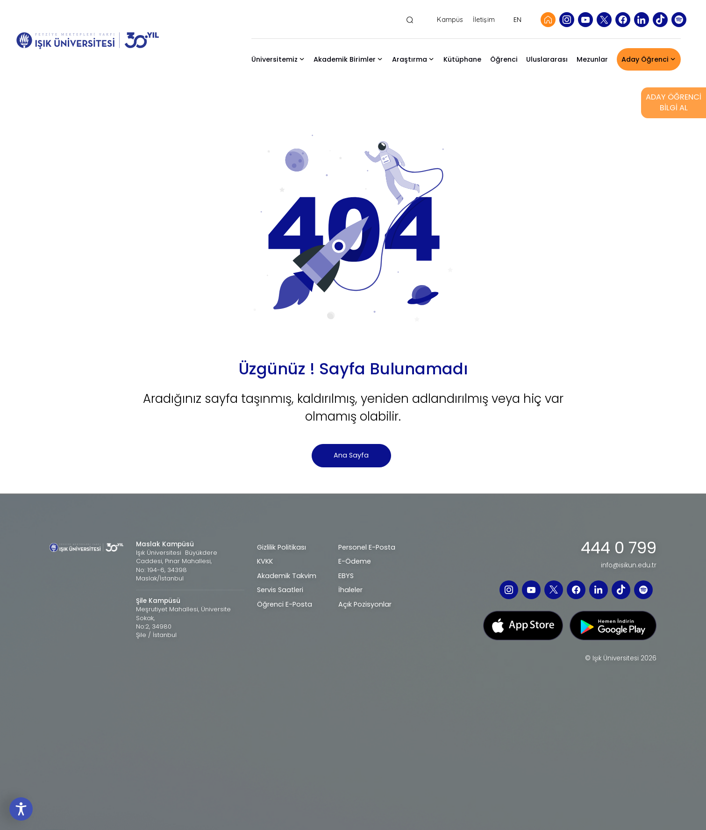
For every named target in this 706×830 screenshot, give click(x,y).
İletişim (484, 19)
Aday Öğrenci (645, 59)
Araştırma (409, 59)
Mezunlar (592, 59)
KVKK (265, 561)
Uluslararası (547, 59)
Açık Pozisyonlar (365, 604)
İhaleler (350, 589)
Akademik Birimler (345, 59)
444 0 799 (618, 548)
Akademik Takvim (286, 575)
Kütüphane (462, 59)
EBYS (346, 575)
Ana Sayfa (351, 455)
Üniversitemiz (274, 59)
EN (517, 19)
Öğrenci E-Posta (284, 604)
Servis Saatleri (280, 589)
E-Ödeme (354, 561)
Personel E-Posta (366, 547)
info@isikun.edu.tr (628, 565)
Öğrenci (504, 59)
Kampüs (450, 19)
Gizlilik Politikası (281, 547)
